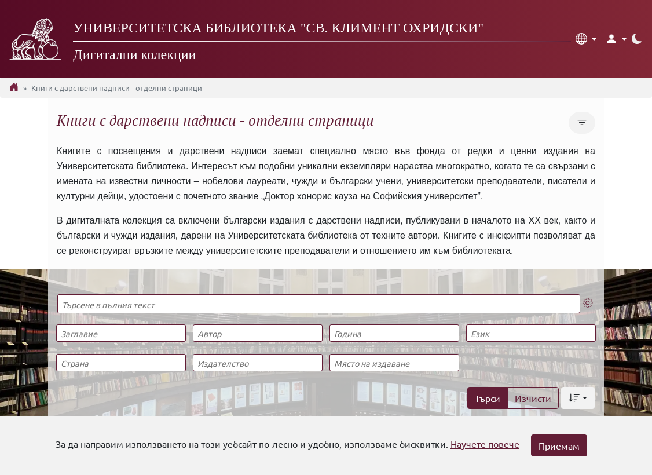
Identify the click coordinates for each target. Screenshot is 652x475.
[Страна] (120, 362)
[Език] (530, 333)
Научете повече (484, 444)
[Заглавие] (120, 333)
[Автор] (257, 333)
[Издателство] (257, 362)
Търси (487, 398)
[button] (586, 38)
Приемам (559, 445)
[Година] (394, 333)
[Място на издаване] (394, 362)
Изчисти (533, 398)
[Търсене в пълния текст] (318, 303)
